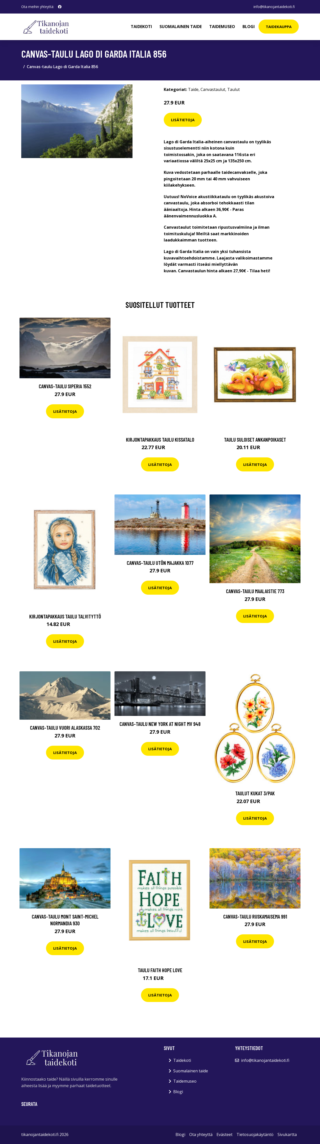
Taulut (233, 89)
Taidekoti (141, 26)
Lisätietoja (182, 119)
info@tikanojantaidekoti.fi (274, 6)
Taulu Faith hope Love (160, 970)
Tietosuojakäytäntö (255, 1134)
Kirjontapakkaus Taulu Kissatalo (160, 439)
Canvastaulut (212, 89)
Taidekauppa (279, 26)
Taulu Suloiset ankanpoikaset (255, 439)
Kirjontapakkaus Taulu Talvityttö (65, 616)
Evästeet (224, 1134)
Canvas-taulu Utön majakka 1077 (160, 563)
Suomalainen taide (181, 26)
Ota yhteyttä (200, 1134)
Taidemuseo (222, 26)
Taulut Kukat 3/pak (255, 793)
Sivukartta (287, 1134)
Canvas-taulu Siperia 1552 (65, 386)
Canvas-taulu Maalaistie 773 (255, 591)
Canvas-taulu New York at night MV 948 (160, 724)
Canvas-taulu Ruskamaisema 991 (255, 916)
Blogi (248, 26)
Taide (193, 89)
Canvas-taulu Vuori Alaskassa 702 (65, 727)
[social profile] (60, 7)
